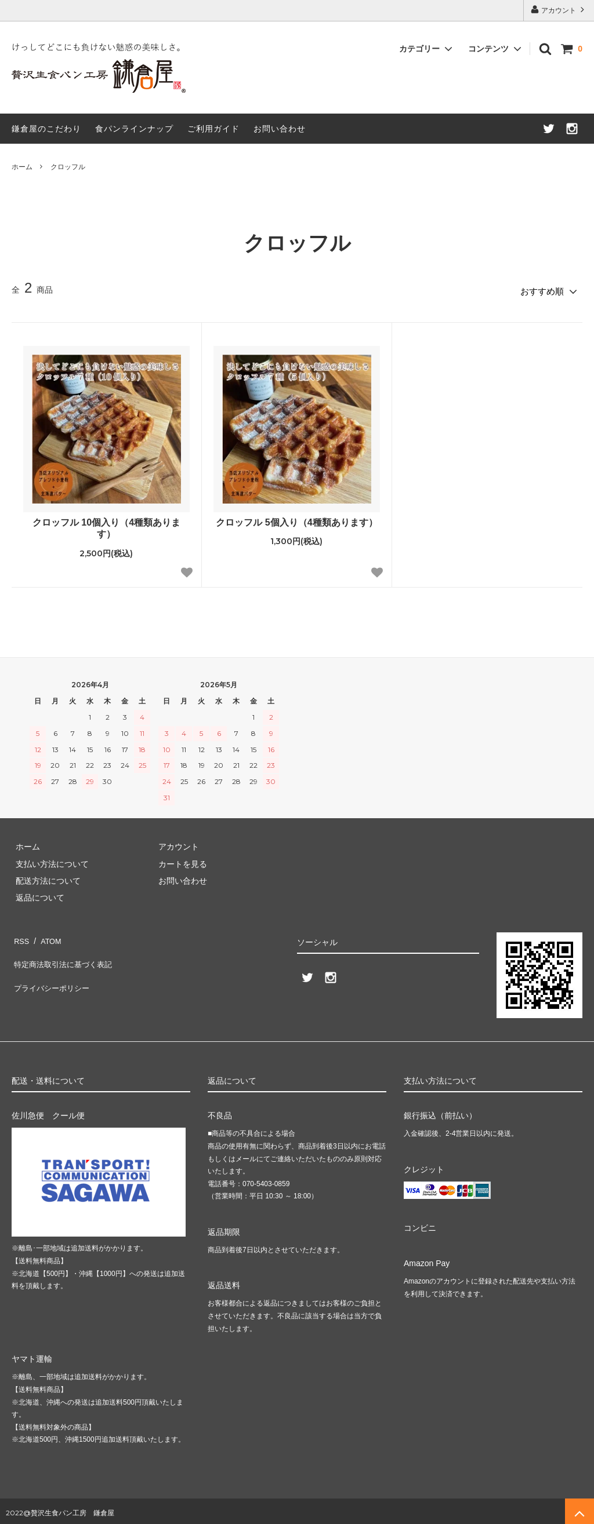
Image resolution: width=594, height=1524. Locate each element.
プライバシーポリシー (52, 969)
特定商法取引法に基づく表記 (64, 951)
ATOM (46, 934)
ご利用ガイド (213, 128)
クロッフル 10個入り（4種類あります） (106, 524)
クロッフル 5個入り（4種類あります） (296, 518)
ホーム (22, 167)
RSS (20, 934)
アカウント (559, 9)
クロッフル (67, 167)
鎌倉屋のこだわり (46, 128)
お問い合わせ (279, 128)
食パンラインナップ (134, 128)
